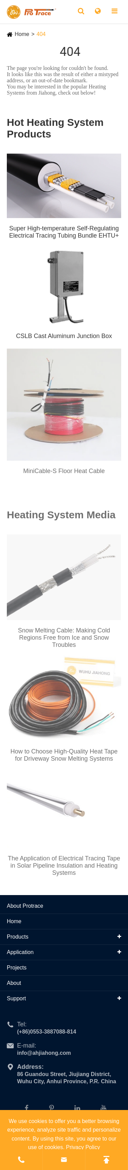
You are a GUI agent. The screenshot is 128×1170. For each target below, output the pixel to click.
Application (20, 952)
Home (22, 34)
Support (16, 998)
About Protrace (25, 906)
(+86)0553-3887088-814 (46, 1034)
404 (41, 34)
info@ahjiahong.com (44, 1055)
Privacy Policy (83, 1147)
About (14, 983)
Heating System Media (61, 516)
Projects (17, 967)
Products (17, 937)
